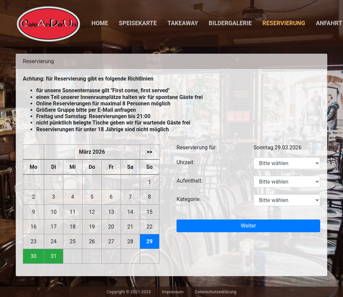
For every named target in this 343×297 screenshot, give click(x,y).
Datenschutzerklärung (215, 291)
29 (149, 241)
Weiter (248, 225)
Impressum (173, 291)
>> (149, 152)
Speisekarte (138, 23)
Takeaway (182, 23)
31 (54, 256)
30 (33, 256)
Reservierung (284, 23)
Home (99, 23)
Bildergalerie (230, 23)
